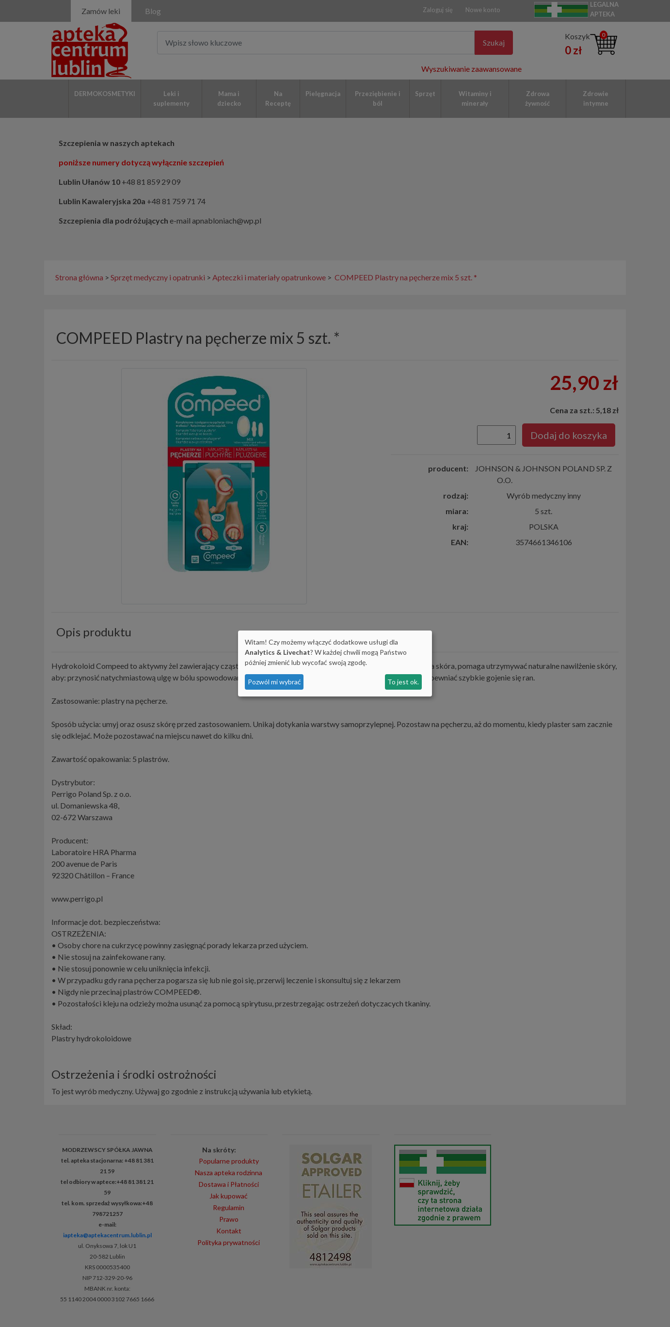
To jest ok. (403, 682)
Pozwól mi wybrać (274, 682)
